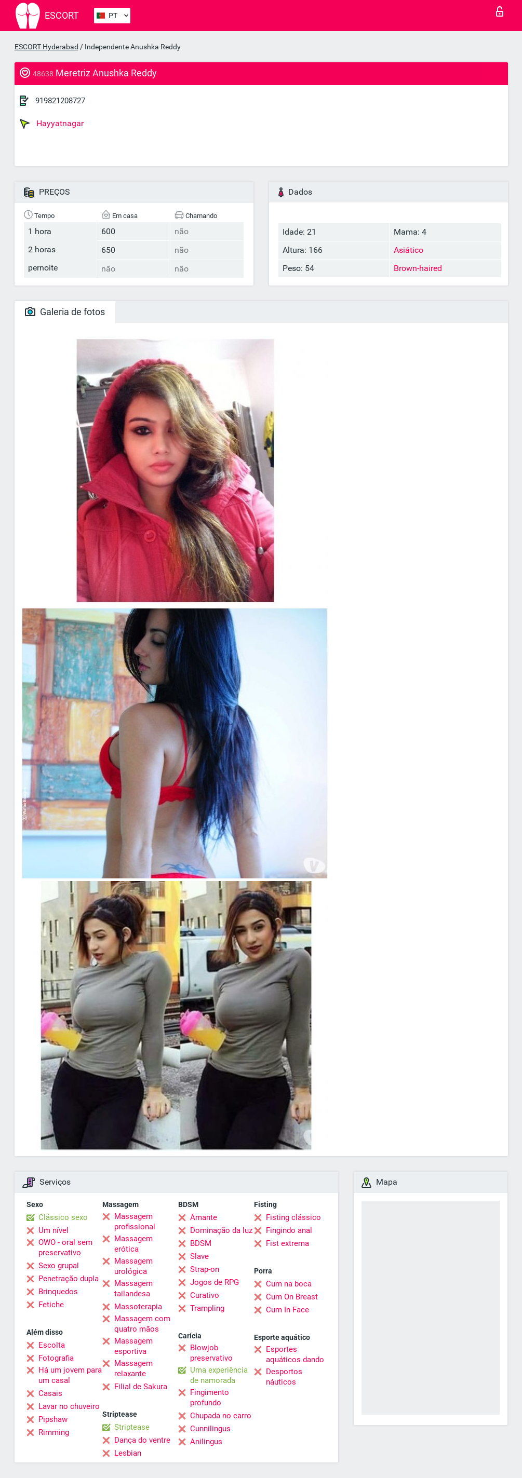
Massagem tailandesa (133, 1288)
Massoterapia (138, 1306)
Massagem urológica (133, 1266)
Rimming (53, 1432)
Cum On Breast (292, 1296)
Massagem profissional (134, 1221)
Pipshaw (53, 1419)
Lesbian (127, 1453)
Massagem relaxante (133, 1368)
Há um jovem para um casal (70, 1375)
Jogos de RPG (214, 1282)
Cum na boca (289, 1284)
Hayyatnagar (52, 123)
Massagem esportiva (133, 1346)
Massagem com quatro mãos (142, 1324)
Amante (203, 1217)
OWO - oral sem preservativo (65, 1247)
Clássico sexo (63, 1217)
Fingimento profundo (209, 1397)
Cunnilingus (210, 1428)
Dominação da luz (221, 1230)
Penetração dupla (68, 1278)
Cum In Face (287, 1309)
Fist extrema (287, 1243)
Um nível (53, 1230)
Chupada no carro (220, 1415)
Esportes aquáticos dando (295, 1354)
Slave (199, 1256)
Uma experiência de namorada (219, 1375)
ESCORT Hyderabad (46, 47)
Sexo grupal (58, 1265)
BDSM (200, 1243)
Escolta (51, 1345)
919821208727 (60, 100)
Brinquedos (58, 1291)
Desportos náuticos (284, 1377)
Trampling (207, 1308)
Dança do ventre (142, 1440)
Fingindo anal (289, 1230)
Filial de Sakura (140, 1386)
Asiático (408, 250)
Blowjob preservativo (211, 1353)
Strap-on (204, 1269)
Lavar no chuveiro (69, 1406)
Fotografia (56, 1358)
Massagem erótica (133, 1244)
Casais (50, 1393)
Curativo (204, 1295)
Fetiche (51, 1304)
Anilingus (206, 1441)
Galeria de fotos (65, 311)
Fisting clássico (293, 1217)
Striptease (132, 1427)
